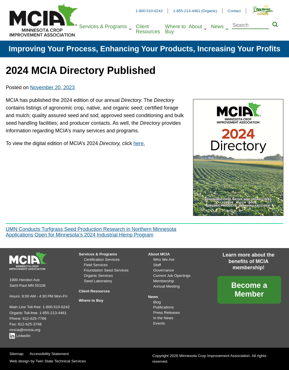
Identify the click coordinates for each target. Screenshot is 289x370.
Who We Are (164, 259)
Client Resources (148, 29)
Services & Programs (103, 26)
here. (139, 143)
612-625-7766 (34, 318)
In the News (163, 318)
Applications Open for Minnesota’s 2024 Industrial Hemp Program (79, 235)
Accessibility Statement (49, 354)
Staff (157, 265)
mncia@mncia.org (24, 330)
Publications (163, 307)
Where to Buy (175, 29)
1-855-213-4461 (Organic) (195, 11)
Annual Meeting (166, 286)
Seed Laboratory (98, 281)
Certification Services (102, 259)
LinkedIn (19, 336)
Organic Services (98, 275)
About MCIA (159, 254)
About (195, 26)
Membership (163, 281)
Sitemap (16, 354)
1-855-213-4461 (53, 313)
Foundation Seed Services (106, 270)
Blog (157, 302)
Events (159, 323)
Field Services (96, 265)
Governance (163, 270)
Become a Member (249, 289)
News (217, 26)
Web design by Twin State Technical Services (47, 361)
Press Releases (166, 312)
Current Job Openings (172, 275)
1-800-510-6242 (149, 11)
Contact (234, 11)
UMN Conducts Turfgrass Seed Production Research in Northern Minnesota (91, 229)
